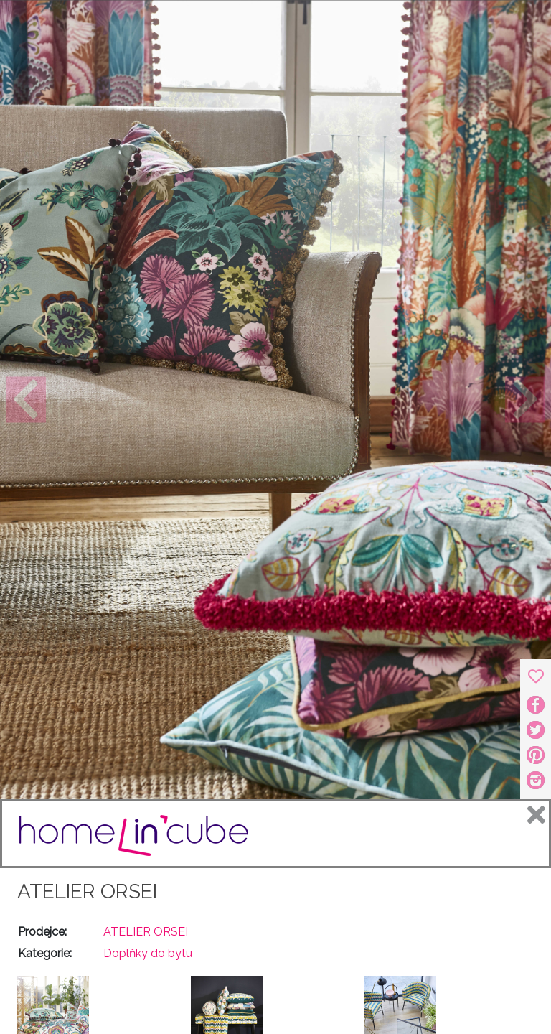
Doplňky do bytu (147, 953)
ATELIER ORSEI (87, 891)
